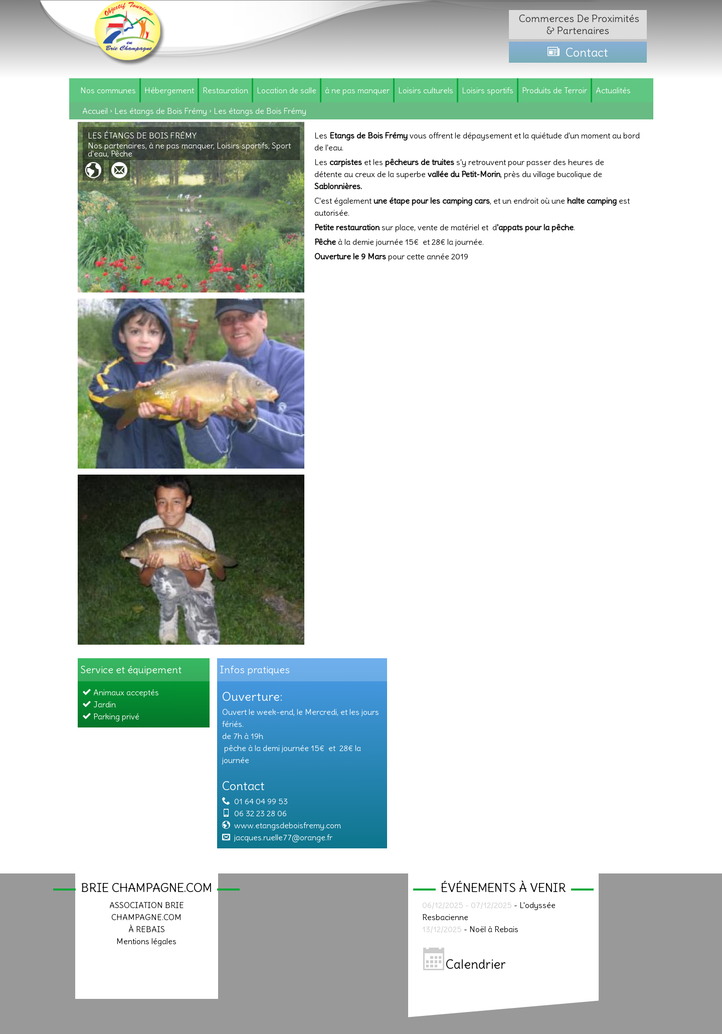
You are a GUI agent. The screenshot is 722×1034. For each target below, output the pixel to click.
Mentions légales (146, 941)
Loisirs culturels (425, 90)
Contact (578, 52)
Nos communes (108, 90)
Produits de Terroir (554, 90)
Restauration (225, 90)
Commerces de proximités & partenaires (577, 24)
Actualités (613, 90)
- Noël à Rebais (470, 929)
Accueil (95, 111)
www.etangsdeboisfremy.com (287, 825)
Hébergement (169, 90)
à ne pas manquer (357, 90)
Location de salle (286, 90)
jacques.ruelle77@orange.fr (283, 837)
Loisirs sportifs (487, 90)
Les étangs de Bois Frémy (160, 111)
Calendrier (464, 964)
